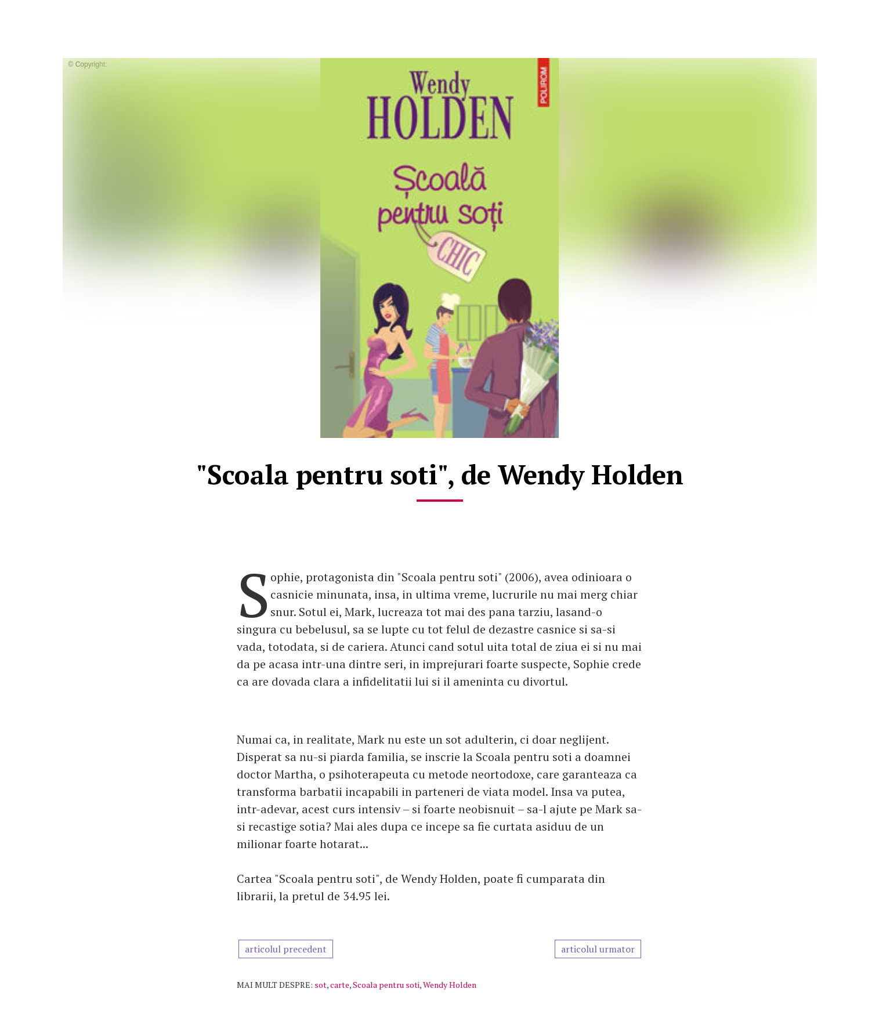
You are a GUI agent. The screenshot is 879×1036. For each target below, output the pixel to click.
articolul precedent (286, 949)
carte (339, 984)
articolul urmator (598, 949)
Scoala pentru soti (386, 984)
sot (320, 984)
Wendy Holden (449, 984)
